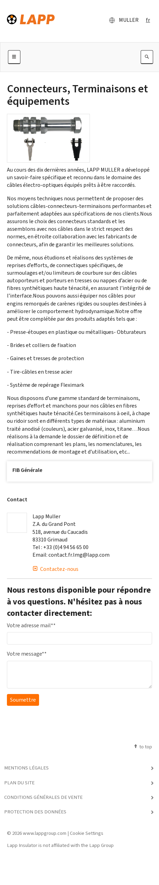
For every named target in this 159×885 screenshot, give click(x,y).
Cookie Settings (86, 833)
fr (148, 20)
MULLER (122, 20)
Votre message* (27, 653)
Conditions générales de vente (43, 797)
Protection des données (35, 811)
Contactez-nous (55, 569)
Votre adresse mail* (31, 625)
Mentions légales (26, 767)
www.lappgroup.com (44, 833)
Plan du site (19, 782)
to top (142, 746)
